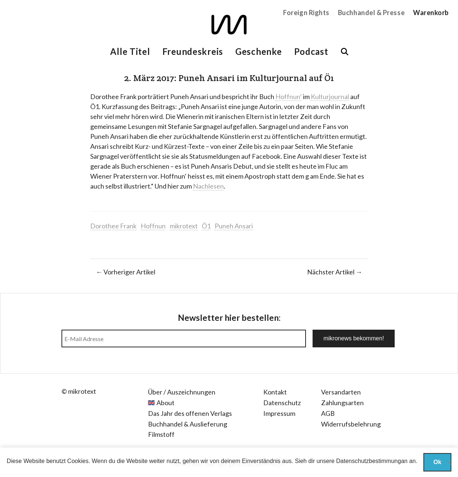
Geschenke (258, 51)
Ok (437, 462)
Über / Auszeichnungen (181, 392)
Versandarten (341, 392)
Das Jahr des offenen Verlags (190, 413)
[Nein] (448, 462)
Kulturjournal (330, 96)
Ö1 (206, 226)
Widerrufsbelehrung (351, 424)
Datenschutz (282, 403)
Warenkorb (431, 12)
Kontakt (275, 392)
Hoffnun (153, 226)
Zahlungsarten (342, 403)
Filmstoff (161, 434)
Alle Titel (130, 51)
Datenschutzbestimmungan (372, 461)
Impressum (279, 413)
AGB (328, 413)
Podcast (311, 51)
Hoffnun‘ (288, 96)
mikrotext (184, 226)
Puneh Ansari (234, 226)
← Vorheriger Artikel (125, 272)
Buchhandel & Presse (371, 12)
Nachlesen (208, 186)
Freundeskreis (192, 51)
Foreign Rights (306, 12)
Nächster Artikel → (334, 272)
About (165, 403)
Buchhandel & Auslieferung (187, 424)
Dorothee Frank (113, 226)
